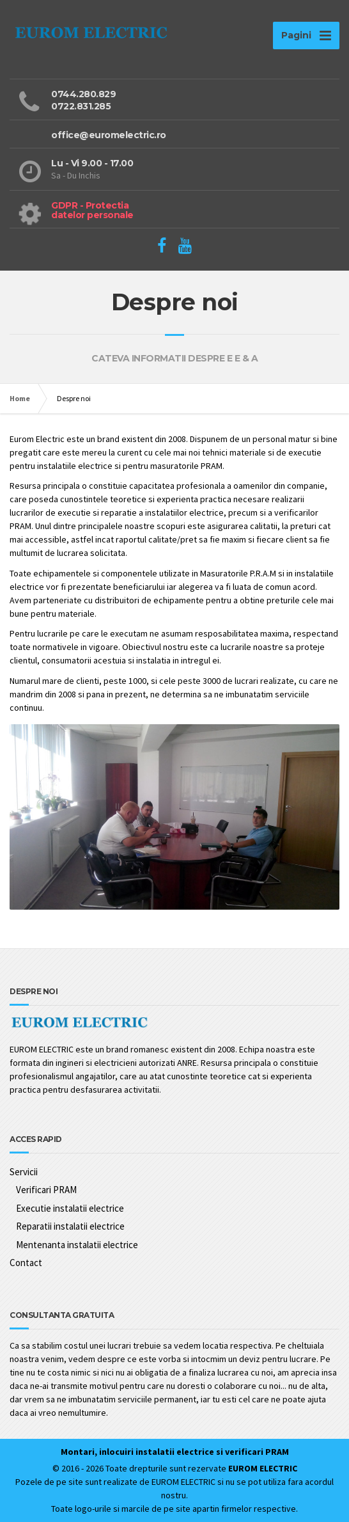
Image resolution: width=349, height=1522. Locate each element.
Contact (26, 1262)
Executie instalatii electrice (70, 1208)
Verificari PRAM (46, 1190)
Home (20, 398)
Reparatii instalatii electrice (70, 1226)
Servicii (24, 1172)
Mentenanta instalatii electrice (77, 1245)
